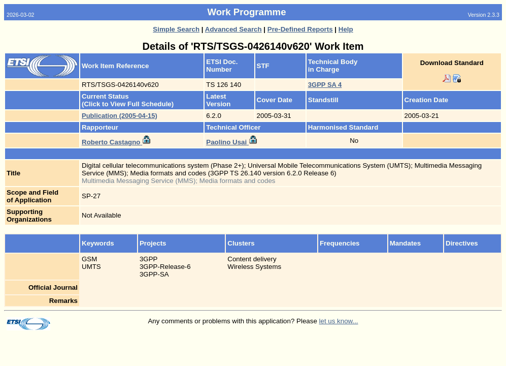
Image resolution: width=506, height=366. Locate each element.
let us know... (338, 321)
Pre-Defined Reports (300, 29)
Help (346, 29)
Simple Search (176, 29)
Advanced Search (233, 29)
